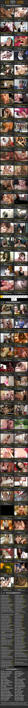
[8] (5, 598)
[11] (7, 665)
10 (23, 296)
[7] (5, 595)
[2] (7, 639)
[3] (5, 596)
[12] (7, 605)
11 (26, 296)
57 (12, 299)
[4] (7, 604)
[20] (7, 625)
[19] (19, 595)
